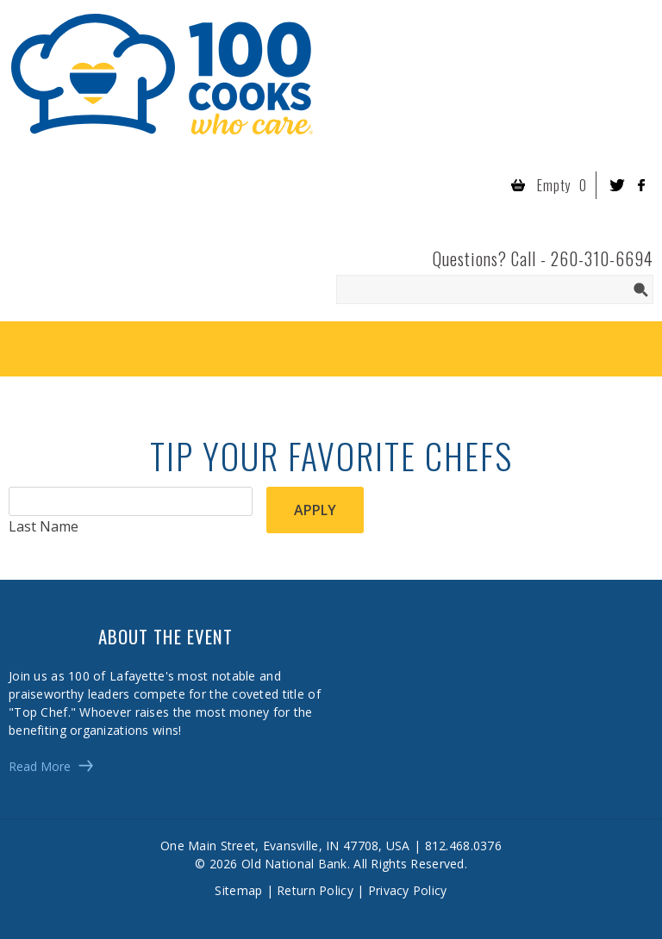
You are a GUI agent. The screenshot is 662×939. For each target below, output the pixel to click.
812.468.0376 (463, 845)
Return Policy (315, 890)
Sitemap (238, 890)
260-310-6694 (602, 258)
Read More (40, 766)
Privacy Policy (407, 890)
